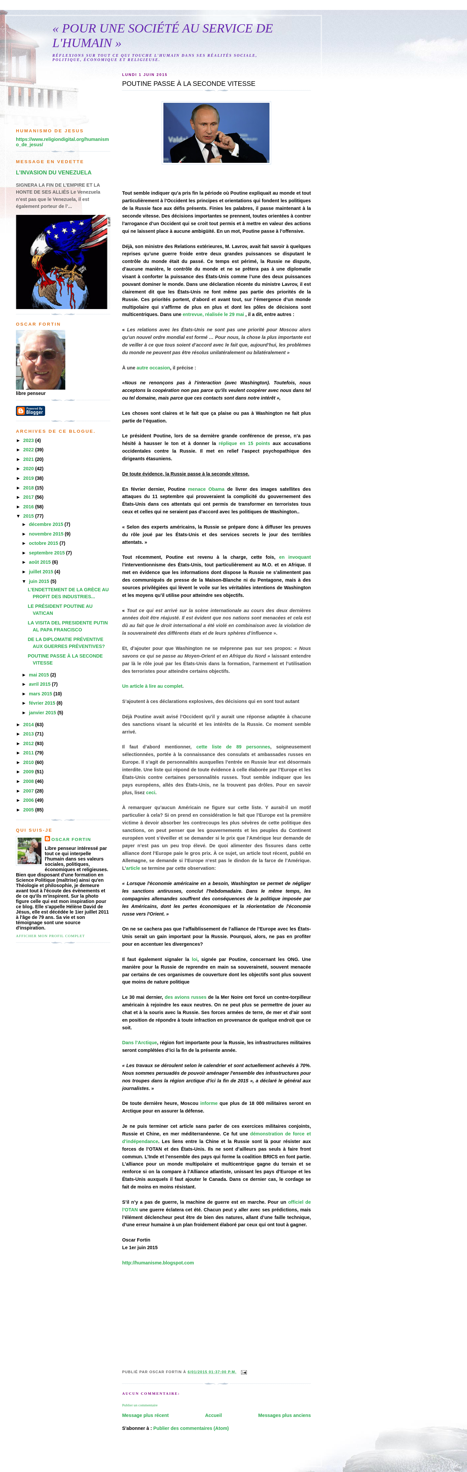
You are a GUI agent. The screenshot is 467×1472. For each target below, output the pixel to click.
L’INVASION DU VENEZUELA (53, 172)
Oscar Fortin (71, 839)
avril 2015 (40, 684)
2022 (29, 449)
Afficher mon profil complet (50, 936)
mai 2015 (39, 674)
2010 (29, 762)
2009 (29, 771)
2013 (29, 733)
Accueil (213, 1415)
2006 (29, 800)
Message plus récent (145, 1415)
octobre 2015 (44, 543)
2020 (29, 468)
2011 (29, 752)
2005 (29, 809)
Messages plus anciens (284, 1415)
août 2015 (40, 562)
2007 (29, 791)
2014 (29, 724)
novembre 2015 (47, 534)
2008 (29, 781)
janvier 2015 (43, 712)
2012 (29, 743)
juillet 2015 (41, 571)
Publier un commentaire (139, 1405)
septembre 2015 (47, 552)
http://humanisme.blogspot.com (158, 1262)
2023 (29, 440)
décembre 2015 (46, 524)
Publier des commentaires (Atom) (191, 1428)
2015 (29, 516)
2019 (29, 478)
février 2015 (42, 703)
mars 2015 (41, 693)
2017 (29, 497)
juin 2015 (39, 581)
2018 (29, 487)
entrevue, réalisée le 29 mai (213, 314)
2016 (29, 506)
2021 (29, 459)
